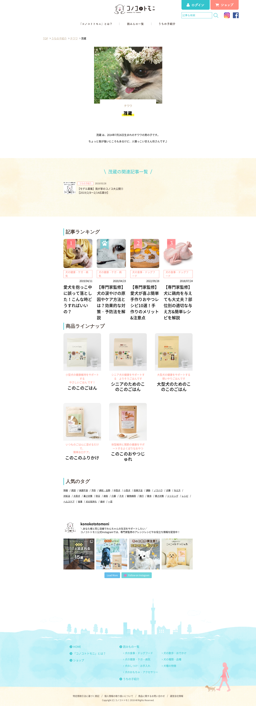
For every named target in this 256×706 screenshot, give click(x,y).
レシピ (185, 495)
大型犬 (76, 495)
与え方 (177, 490)
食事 (80, 501)
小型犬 (127, 490)
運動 (148, 490)
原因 (73, 490)
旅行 (141, 495)
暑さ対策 (88, 495)
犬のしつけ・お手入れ (137, 666)
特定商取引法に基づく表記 (86, 696)
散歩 (149, 495)
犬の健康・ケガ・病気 (137, 659)
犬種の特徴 (169, 666)
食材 (102, 501)
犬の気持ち (91, 501)
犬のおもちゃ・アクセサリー (141, 672)
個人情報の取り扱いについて (118, 696)
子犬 (121, 495)
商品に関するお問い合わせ (151, 696)
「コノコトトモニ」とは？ (88, 653)
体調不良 (83, 490)
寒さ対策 (159, 495)
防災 (98, 495)
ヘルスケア (69, 501)
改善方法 (138, 490)
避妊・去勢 (104, 490)
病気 (106, 495)
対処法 (66, 495)
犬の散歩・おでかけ (174, 653)
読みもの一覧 (129, 647)
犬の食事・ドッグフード (139, 653)
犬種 (168, 490)
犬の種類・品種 (172, 659)
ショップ (77, 660)
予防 (93, 490)
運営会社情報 (176, 696)
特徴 (65, 490)
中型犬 (117, 490)
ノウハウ (158, 490)
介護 (113, 495)
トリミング (172, 495)
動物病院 (131, 495)
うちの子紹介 (129, 679)
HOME (75, 647)
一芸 (110, 501)
